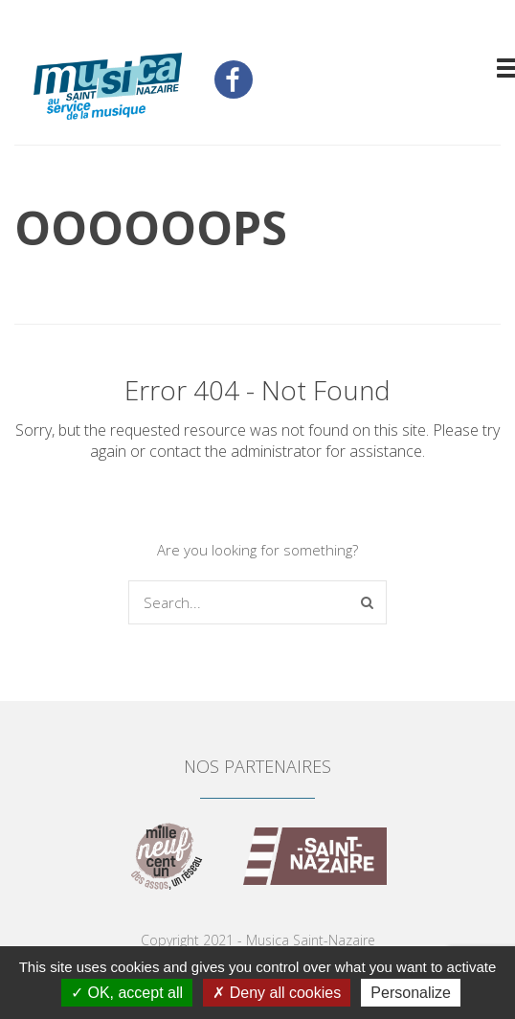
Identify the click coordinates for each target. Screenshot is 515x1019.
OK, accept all (127, 993)
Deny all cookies (277, 993)
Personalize (410, 993)
